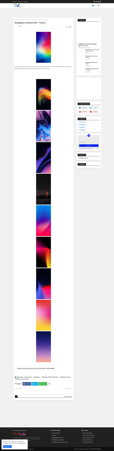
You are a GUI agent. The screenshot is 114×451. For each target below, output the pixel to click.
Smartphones (83, 124)
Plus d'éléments (68, 396)
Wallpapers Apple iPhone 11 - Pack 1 (92, 69)
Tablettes (82, 127)
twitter (95, 107)
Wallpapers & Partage (58, 440)
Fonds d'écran (28, 377)
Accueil (15, 1)
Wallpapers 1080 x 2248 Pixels (50, 377)
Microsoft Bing (56, 433)
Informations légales (95, 449)
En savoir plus (21, 443)
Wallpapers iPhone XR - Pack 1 (92, 63)
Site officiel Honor (87, 440)
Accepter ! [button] (7, 446)
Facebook (27, 384)
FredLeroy (30, 449)
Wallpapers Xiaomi (65, 377)
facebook (84, 107)
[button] (98, 5)
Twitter (35, 384)
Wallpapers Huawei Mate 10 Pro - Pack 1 (92, 50)
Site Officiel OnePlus (88, 437)
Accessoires (83, 122)
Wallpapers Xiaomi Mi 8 (25, 19)
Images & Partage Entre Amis (60, 442)
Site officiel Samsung (88, 435)
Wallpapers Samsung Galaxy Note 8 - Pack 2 (87, 45)
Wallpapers (36, 377)
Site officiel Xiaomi (88, 442)
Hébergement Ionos (57, 437)
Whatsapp (43, 384)
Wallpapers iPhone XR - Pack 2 (92, 56)
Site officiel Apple (87, 433)
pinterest (84, 111)
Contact (26, 1)
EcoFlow (54, 435)
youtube (95, 111)
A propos (20, 1)
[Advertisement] (57, 12)
